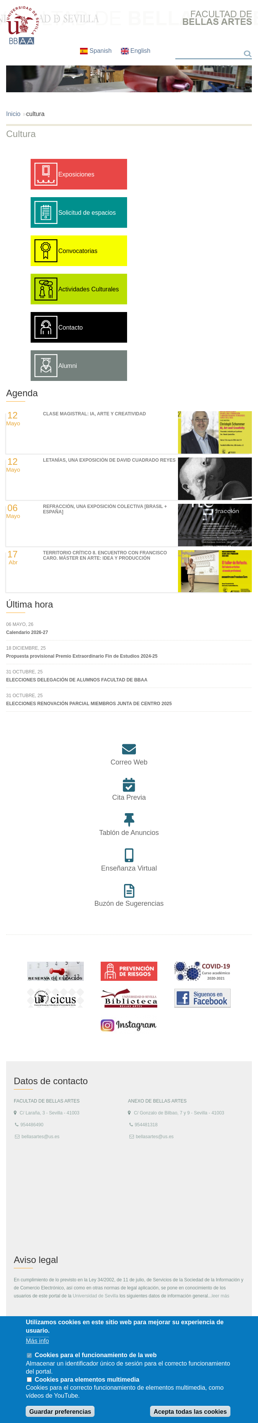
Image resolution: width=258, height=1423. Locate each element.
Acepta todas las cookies (190, 1411)
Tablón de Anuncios (129, 832)
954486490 (31, 1124)
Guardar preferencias (60, 1411)
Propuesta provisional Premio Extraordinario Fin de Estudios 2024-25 (81, 656)
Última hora (29, 604)
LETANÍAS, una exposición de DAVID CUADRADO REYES (109, 460)
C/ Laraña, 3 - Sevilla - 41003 (49, 1113)
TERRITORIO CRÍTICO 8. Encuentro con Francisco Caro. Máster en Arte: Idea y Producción (105, 555)
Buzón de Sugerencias (128, 903)
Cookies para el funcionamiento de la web (96, 1355)
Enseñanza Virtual (129, 868)
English (135, 50)
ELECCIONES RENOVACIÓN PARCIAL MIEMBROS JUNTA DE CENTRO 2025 (89, 703)
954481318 (146, 1124)
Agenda (22, 393)
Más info (37, 1341)
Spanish (96, 50)
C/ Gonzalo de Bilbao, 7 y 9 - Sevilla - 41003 (179, 1113)
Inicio (13, 114)
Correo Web (129, 762)
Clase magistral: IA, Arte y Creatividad (94, 414)
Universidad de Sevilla (95, 1296)
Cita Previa (129, 797)
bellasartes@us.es (40, 1136)
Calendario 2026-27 (27, 632)
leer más (220, 1296)
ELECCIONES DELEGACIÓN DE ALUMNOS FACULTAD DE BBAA (76, 680)
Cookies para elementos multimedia (87, 1379)
